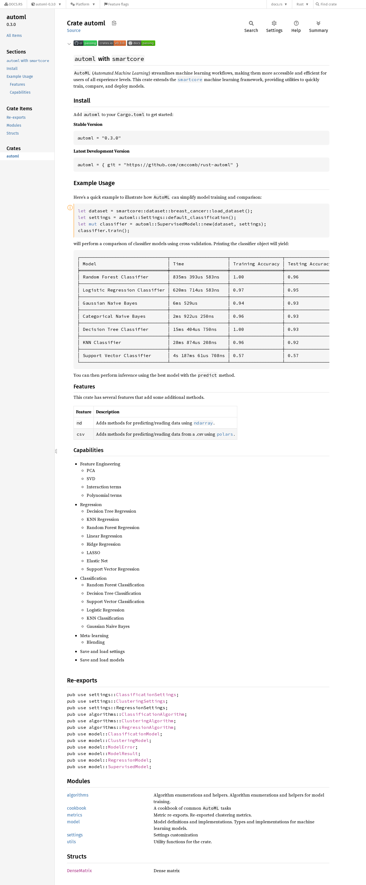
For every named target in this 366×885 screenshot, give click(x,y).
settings (75, 835)
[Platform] (83, 4)
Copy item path (114, 23)
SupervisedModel (128, 766)
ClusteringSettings (140, 701)
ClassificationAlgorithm (153, 714)
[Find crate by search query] (343, 4)
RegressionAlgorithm (148, 727)
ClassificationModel (134, 733)
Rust (300, 4)
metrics (74, 815)
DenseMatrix (79, 870)
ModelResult (123, 753)
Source (74, 30)
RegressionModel (128, 760)
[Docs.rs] (13, 4)
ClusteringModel (128, 740)
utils (71, 841)
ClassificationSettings (146, 694)
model (73, 821)
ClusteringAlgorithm (148, 720)
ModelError (121, 747)
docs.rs (276, 4)
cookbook (76, 808)
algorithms (77, 795)
